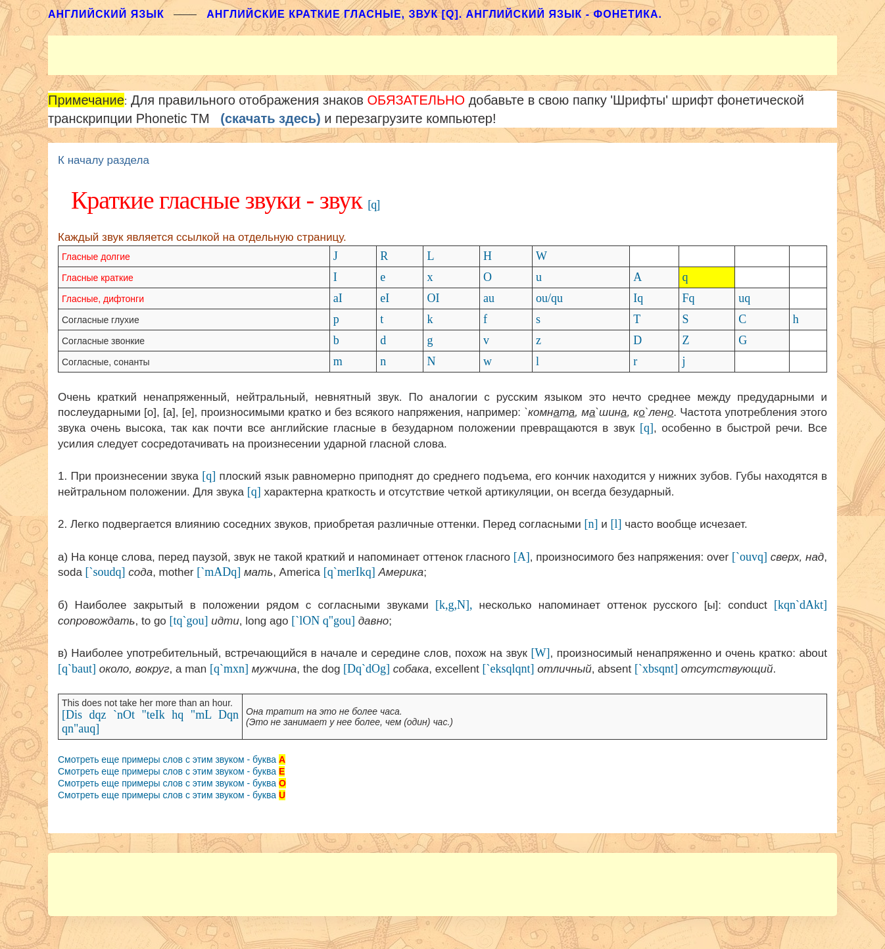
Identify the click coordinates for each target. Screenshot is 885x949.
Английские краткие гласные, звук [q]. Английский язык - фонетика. (434, 14)
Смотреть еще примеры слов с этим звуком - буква (167, 759)
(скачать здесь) (270, 118)
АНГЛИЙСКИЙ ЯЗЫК (106, 14)
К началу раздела (103, 160)
